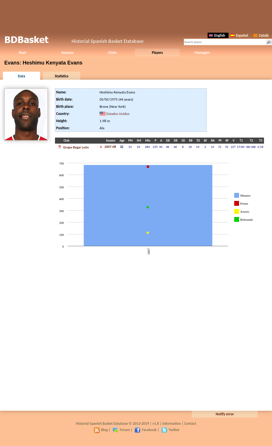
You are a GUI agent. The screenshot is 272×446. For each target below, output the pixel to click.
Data (21, 76)
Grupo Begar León (73, 146)
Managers (202, 52)
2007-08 (110, 146)
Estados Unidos (118, 114)
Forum (121, 430)
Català (261, 35)
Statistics (61, 76)
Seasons (67, 52)
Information (171, 423)
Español (239, 35)
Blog (101, 430)
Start (22, 52)
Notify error (225, 414)
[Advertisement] (136, 16)
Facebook (145, 430)
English (217, 35)
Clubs (112, 52)
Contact (190, 423)
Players (157, 52)
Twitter (170, 430)
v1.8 (155, 423)
